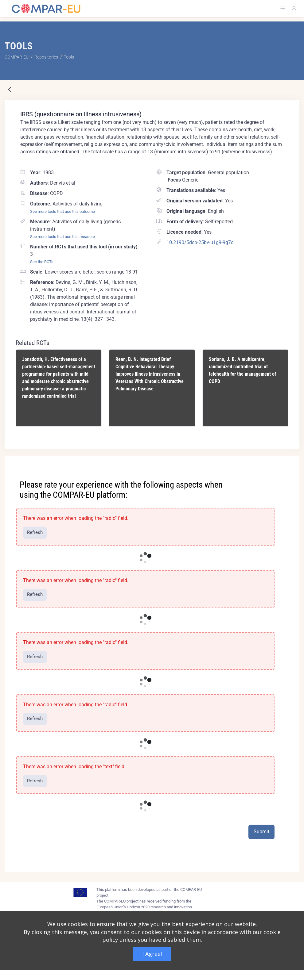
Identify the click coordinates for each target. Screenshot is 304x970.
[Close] (290, 461)
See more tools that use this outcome (62, 211)
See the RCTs (41, 261)
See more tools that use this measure (62, 236)
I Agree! (152, 953)
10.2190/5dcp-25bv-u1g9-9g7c (199, 242)
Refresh (35, 532)
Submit (261, 831)
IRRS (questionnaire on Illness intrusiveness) (81, 114)
